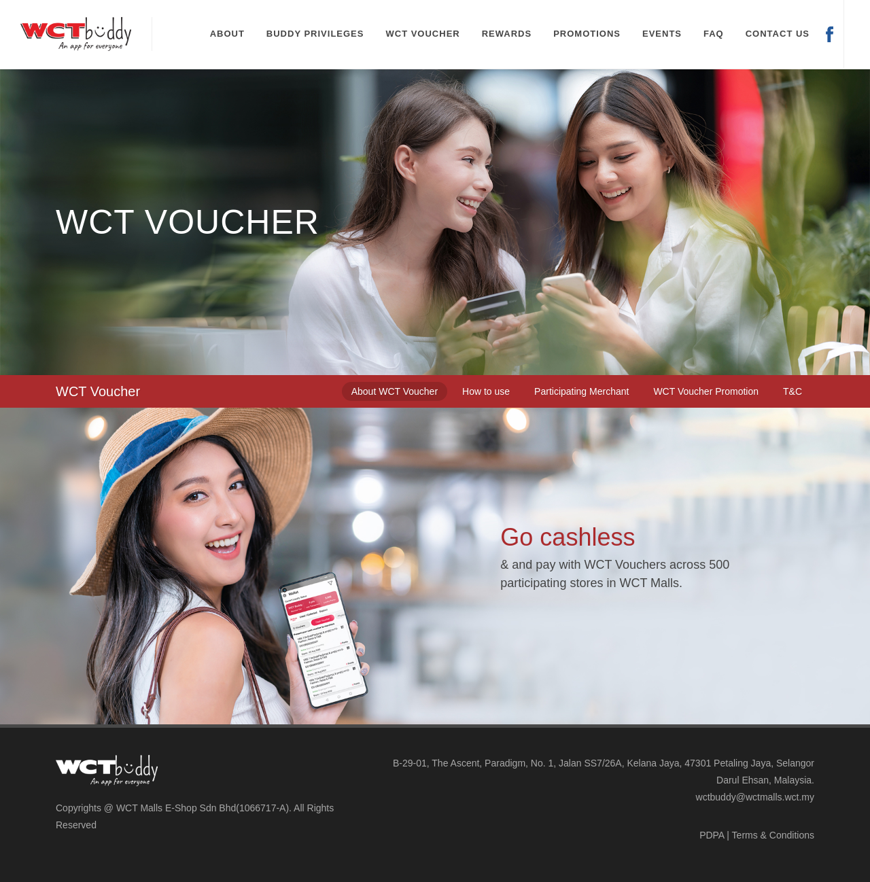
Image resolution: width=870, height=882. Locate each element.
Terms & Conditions (773, 835)
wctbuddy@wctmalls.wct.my (755, 797)
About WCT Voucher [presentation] (394, 391)
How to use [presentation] (486, 391)
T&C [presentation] (792, 391)
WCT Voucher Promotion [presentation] (706, 391)
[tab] (394, 391)
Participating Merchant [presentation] (581, 391)
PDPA (711, 835)
